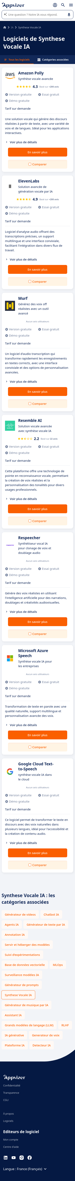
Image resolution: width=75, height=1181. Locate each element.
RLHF (65, 1025)
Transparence (11, 1092)
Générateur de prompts (22, 985)
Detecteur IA (42, 1045)
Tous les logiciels (17, 59)
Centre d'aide (11, 1147)
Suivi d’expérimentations (22, 955)
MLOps (58, 965)
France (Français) (32, 1169)
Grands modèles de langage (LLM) (29, 1025)
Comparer (39, 164)
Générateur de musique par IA (26, 1005)
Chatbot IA (51, 914)
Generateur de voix (45, 1035)
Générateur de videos (20, 914)
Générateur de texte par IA (46, 924)
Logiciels (8, 1121)
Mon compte (10, 1139)
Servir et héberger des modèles (27, 945)
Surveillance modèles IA (22, 975)
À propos (8, 1113)
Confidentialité (11, 1085)
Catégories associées (53, 59)
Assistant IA (13, 1015)
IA (12, 27)
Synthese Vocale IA (18, 995)
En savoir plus (37, 152)
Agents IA (12, 924)
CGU (6, 1100)
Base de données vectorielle (25, 965)
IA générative (14, 1035)
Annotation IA (15, 935)
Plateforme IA (15, 1045)
